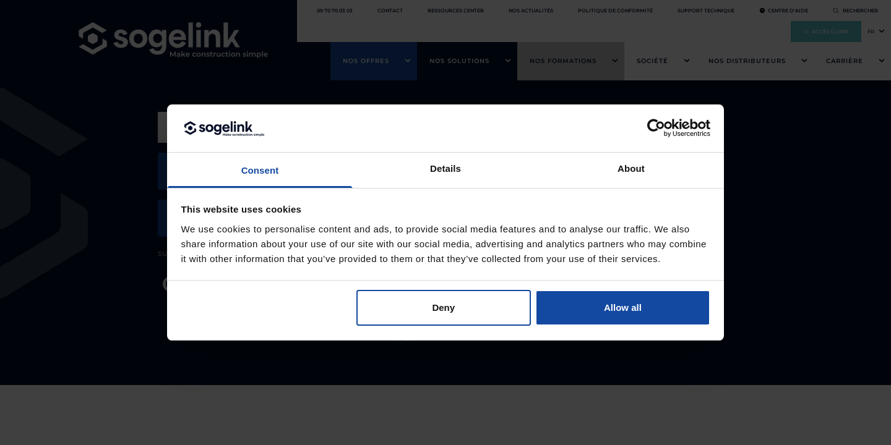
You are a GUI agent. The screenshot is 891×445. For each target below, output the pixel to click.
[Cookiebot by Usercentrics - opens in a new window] (656, 128)
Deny (443, 307)
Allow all (623, 307)
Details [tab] (445, 168)
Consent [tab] (260, 170)
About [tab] (631, 168)
